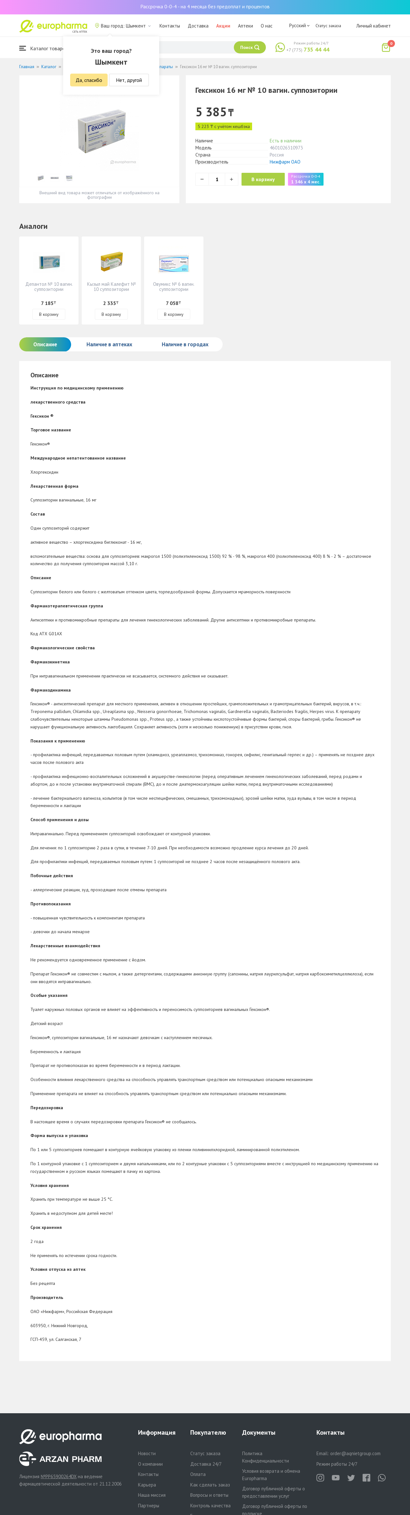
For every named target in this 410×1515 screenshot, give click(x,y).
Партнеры (148, 1506)
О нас (267, 26)
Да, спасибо (89, 80)
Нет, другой (129, 80)
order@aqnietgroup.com (355, 1453)
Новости (147, 1453)
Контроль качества (210, 1506)
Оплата (198, 1474)
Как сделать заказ (210, 1485)
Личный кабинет (373, 26)
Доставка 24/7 (206, 1464)
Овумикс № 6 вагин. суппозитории (173, 286)
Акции (223, 26)
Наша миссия (152, 1495)
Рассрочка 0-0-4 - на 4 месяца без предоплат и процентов (205, 6)
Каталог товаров (43, 48)
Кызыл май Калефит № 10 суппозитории (111, 286)
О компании (150, 1464)
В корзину (266, 179)
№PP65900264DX (59, 1476)
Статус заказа (328, 25)
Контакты (170, 26)
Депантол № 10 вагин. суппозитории (49, 286)
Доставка (198, 26)
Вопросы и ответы (209, 1495)
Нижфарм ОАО (285, 162)
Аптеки (245, 26)
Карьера (147, 1485)
